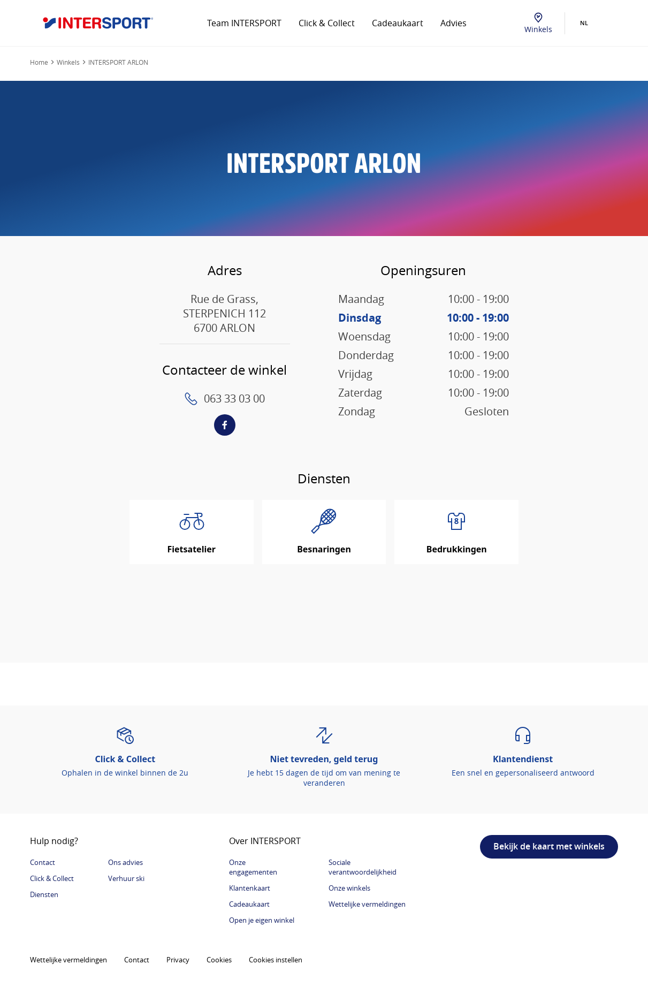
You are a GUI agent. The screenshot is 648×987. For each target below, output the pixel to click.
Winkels (538, 23)
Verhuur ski (126, 878)
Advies (453, 23)
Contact (42, 862)
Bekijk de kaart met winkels (549, 846)
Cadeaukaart (397, 23)
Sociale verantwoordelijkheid (363, 867)
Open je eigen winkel (261, 920)
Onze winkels (349, 888)
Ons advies (125, 862)
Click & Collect (327, 23)
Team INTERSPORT (244, 23)
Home (39, 62)
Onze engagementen (253, 867)
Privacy (177, 960)
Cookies (219, 960)
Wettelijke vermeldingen (367, 904)
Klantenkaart (249, 888)
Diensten (44, 894)
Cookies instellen (275, 960)
